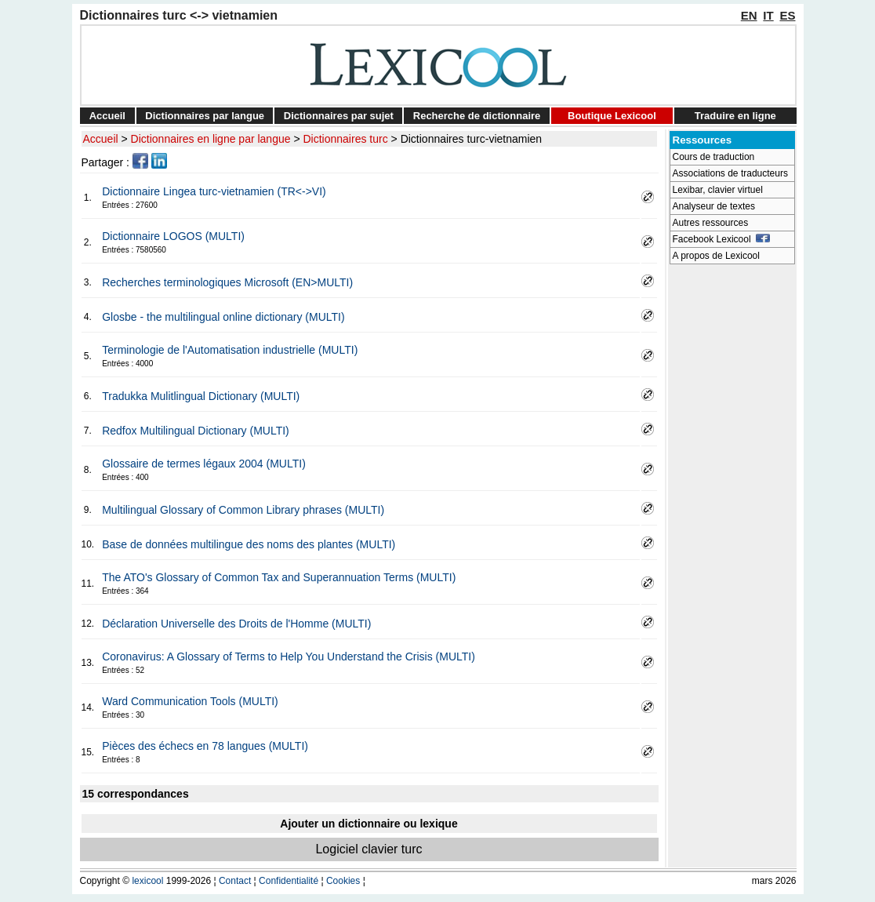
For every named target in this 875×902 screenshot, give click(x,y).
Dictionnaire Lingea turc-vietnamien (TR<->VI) (214, 191)
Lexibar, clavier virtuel (718, 189)
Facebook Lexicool (722, 239)
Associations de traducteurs (730, 173)
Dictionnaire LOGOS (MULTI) (173, 236)
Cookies (343, 880)
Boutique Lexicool (612, 115)
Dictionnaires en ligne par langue (211, 139)
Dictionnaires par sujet (339, 115)
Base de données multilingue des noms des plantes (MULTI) (248, 544)
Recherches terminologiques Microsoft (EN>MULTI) (227, 282)
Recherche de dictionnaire (477, 115)
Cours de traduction (714, 156)
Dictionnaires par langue (204, 115)
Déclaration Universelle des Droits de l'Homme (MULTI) (236, 623)
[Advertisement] (732, 506)
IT (768, 15)
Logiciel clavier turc (368, 849)
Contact (235, 880)
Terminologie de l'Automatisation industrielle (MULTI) (230, 350)
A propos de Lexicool (716, 255)
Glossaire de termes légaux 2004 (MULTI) (204, 463)
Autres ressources (711, 222)
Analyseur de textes (714, 206)
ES (787, 15)
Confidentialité (288, 880)
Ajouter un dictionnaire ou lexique (368, 823)
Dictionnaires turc (345, 139)
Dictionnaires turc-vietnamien (472, 139)
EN (749, 15)
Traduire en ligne (735, 115)
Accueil (107, 115)
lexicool (147, 880)
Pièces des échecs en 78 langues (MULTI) (205, 746)
